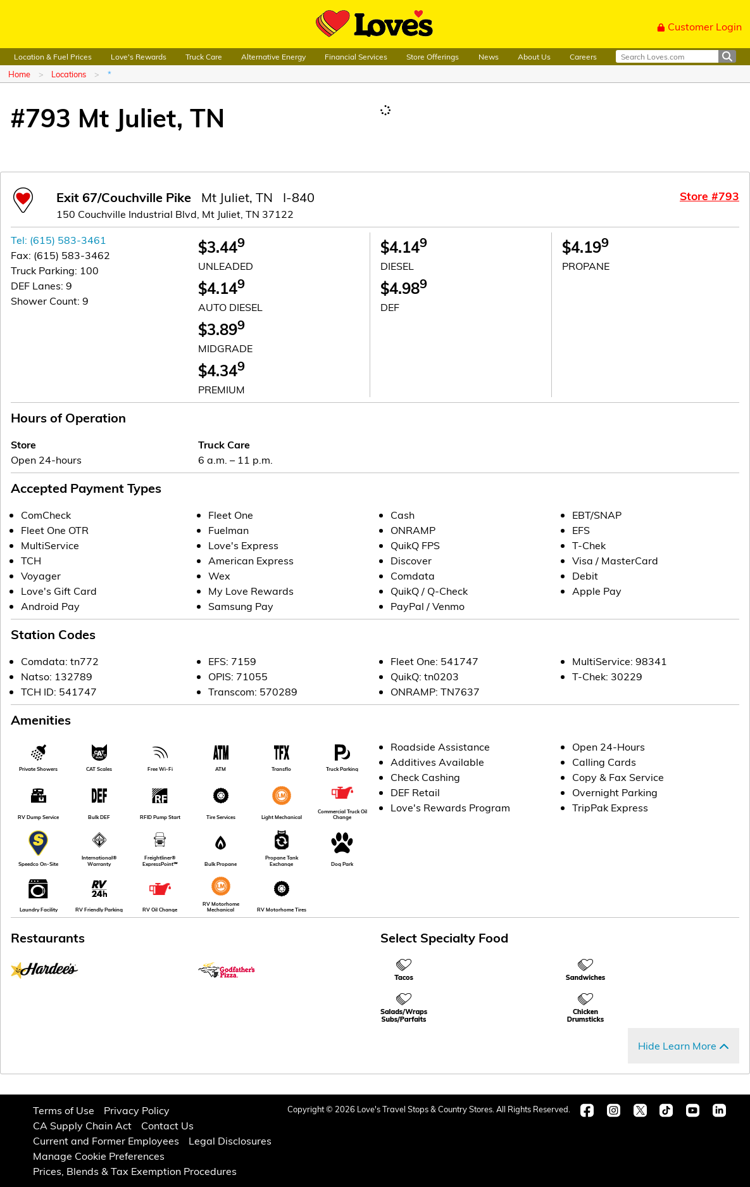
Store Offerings (432, 56)
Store (23, 444)
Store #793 (709, 195)
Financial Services (356, 56)
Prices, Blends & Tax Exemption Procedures (135, 1170)
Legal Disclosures (230, 1140)
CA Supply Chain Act (82, 1125)
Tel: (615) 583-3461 (58, 239)
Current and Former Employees (106, 1140)
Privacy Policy (137, 1110)
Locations (68, 73)
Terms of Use (63, 1110)
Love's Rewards (138, 56)
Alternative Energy (273, 56)
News (488, 56)
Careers (583, 56)
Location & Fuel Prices (53, 56)
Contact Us (167, 1125)
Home (19, 73)
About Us (534, 56)
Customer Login (699, 26)
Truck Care (203, 56)
